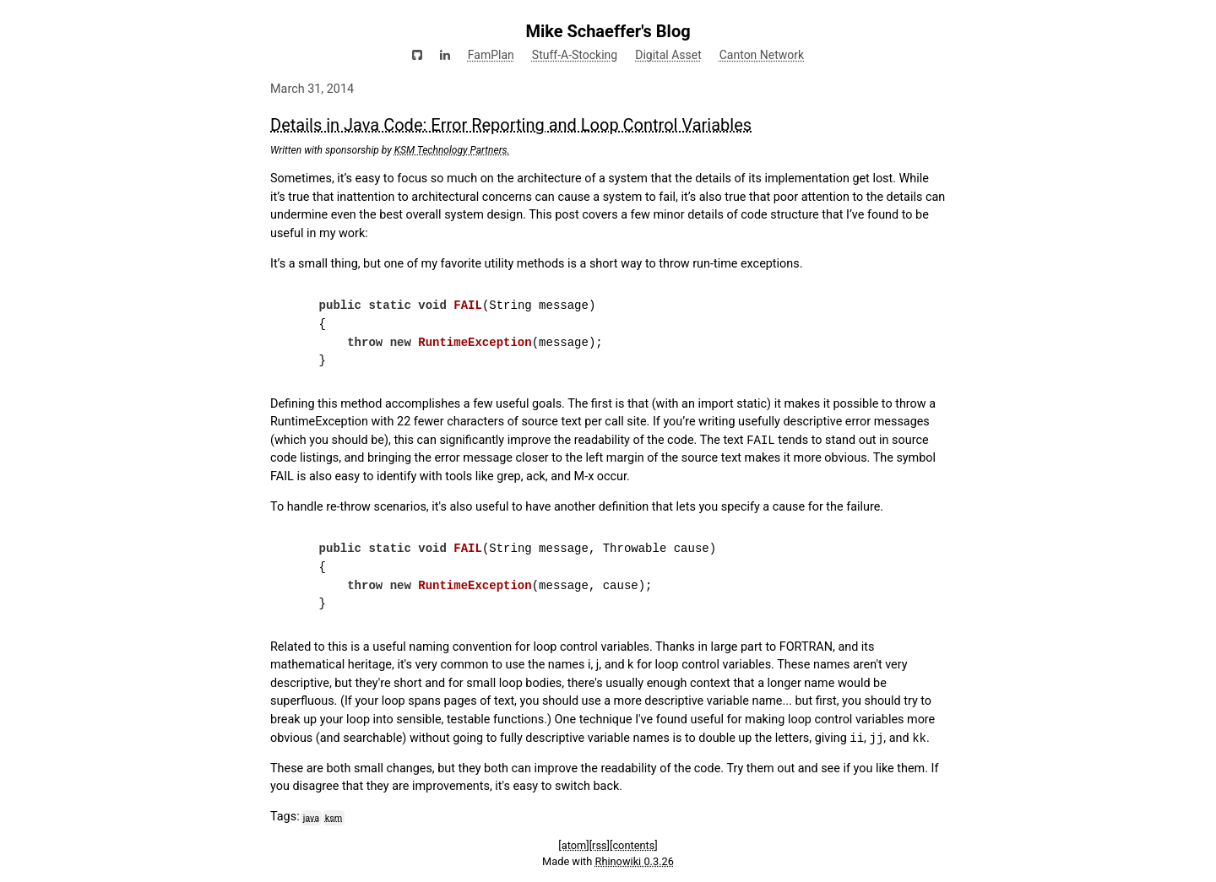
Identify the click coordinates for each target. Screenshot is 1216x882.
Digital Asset (668, 55)
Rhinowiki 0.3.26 (634, 861)
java (311, 817)
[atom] (573, 845)
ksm (333, 817)
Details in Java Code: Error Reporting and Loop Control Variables (511, 125)
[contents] (634, 845)
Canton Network (761, 55)
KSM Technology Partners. (452, 150)
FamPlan (491, 55)
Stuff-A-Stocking (574, 55)
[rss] (599, 845)
